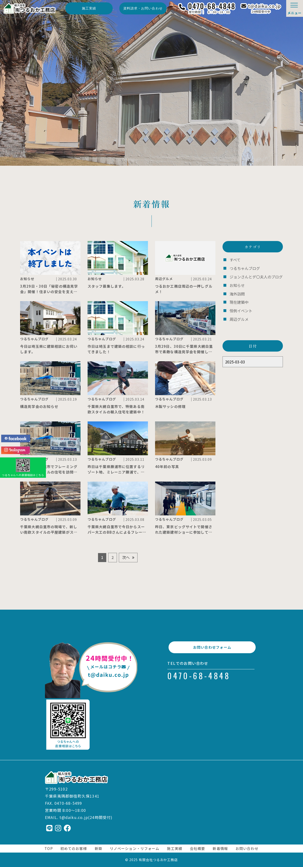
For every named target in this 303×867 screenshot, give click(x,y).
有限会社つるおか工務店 (158, 859)
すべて (235, 259)
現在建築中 (238, 300)
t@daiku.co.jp (73, 817)
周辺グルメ (238, 316)
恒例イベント (240, 308)
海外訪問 (237, 292)
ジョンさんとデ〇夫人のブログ (254, 275)
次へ (126, 557)
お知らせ (237, 284)
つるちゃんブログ (244, 267)
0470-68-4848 (198, 681)
